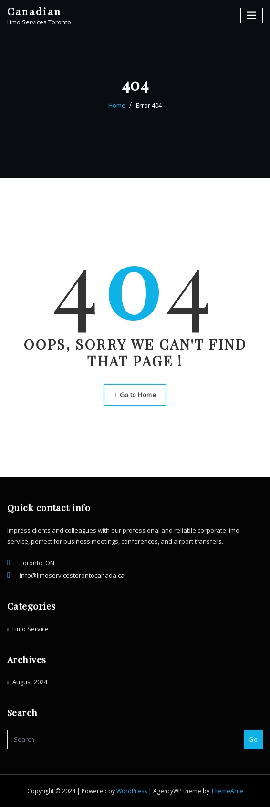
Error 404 (149, 105)
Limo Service (30, 628)
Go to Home (135, 394)
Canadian (34, 11)
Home (116, 105)
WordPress (131, 791)
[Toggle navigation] (251, 15)
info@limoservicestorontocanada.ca (72, 575)
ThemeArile (227, 791)
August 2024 (29, 682)
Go (253, 739)
